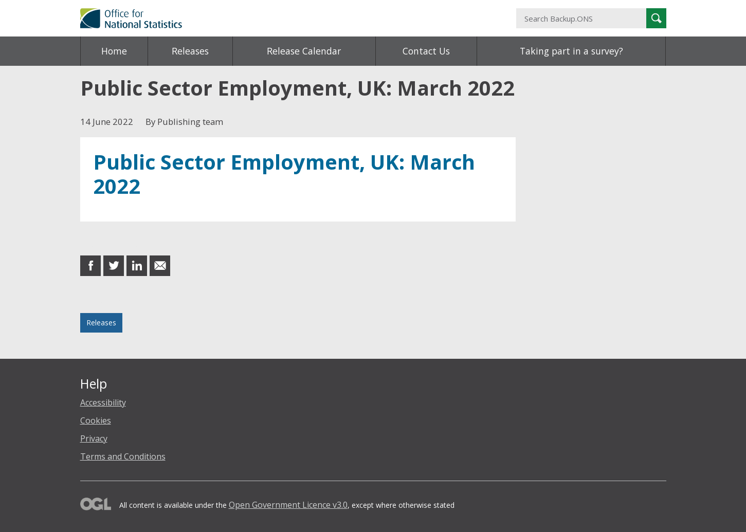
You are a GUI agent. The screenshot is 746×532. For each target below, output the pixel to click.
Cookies (95, 420)
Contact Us (426, 51)
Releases (190, 51)
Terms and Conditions (123, 456)
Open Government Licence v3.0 (288, 504)
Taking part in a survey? (571, 51)
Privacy (93, 438)
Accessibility (103, 402)
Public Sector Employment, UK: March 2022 (284, 174)
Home (114, 51)
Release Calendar (304, 51)
